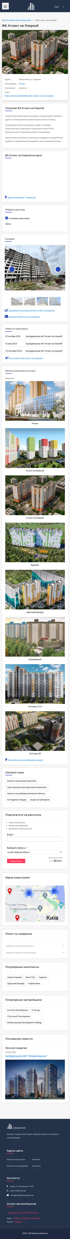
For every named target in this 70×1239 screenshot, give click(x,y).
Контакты (36, 1166)
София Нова (34, 983)
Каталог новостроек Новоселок (21, 781)
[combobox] (35, 945)
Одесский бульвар (15, 983)
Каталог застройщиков (17, 1166)
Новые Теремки (14, 977)
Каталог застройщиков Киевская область (26, 793)
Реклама (36, 1159)
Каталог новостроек (16, 1159)
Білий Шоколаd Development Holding (24, 1022)
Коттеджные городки (16, 799)
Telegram (26, 1218)
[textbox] (35, 945)
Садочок (43, 977)
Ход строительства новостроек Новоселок (27, 787)
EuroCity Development (17, 1010)
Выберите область (17, 848)
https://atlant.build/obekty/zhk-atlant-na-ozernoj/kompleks (29, 96)
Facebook (17, 1218)
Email (10, 834)
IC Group (36, 1010)
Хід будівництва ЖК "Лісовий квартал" (26, 1056)
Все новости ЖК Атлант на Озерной (24, 358)
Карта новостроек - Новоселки (20, 197)
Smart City (30, 977)
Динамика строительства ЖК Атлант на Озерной (29, 310)
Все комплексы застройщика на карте (24, 760)
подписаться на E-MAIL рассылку (22, 1212)
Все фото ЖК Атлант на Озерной (22, 317)
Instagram (36, 1218)
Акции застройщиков (39, 799)
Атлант (22, 83)
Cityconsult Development (18, 1016)
